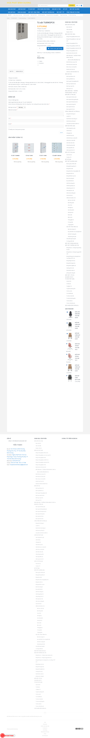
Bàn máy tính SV (70, 109)
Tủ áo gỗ (70, 222)
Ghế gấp (68, 133)
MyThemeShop (14, 729)
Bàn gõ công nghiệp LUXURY (72, 45)
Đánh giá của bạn (12, 107)
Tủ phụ (68, 157)
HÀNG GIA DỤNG (22, 12)
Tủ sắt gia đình (70, 241)
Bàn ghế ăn (69, 168)
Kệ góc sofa (69, 32)
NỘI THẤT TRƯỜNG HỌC (48, 12)
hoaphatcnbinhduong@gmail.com (19, 464)
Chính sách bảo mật (45, 726)
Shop (45, 733)
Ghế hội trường (70, 183)
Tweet (38, 56)
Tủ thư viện (69, 300)
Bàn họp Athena (70, 76)
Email (10, 124)
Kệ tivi (69, 214)
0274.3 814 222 (16, 460)
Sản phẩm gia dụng (71, 238)
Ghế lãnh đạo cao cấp (71, 138)
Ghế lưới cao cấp (70, 140)
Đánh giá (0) (19, 71)
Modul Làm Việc (70, 69)
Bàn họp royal (69, 86)
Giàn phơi (70, 212)
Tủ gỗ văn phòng (63, 15)
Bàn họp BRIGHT (70, 78)
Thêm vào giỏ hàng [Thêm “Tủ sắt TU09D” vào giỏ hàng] (45, 161)
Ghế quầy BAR (69, 147)
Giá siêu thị (69, 195)
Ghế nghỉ (70, 207)
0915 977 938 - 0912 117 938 (18, 462)
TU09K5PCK (58, 52)
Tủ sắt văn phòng (72, 15)
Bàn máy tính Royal (70, 104)
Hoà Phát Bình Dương (19, 3)
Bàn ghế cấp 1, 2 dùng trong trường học (43, 655)
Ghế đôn (68, 130)
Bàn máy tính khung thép (72, 99)
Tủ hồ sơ (68, 291)
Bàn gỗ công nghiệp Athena (72, 36)
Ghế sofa (68, 29)
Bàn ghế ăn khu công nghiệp (52, 15)
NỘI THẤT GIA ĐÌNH (74, 9)
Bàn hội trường (70, 178)
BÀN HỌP (67, 74)
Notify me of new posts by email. (17, 129)
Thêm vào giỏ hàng (56, 48)
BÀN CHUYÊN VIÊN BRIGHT (73, 59)
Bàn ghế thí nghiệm (70, 265)
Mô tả (11, 71)
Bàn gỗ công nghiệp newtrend (73, 48)
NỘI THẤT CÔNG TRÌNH (34, 12)
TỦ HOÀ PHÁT (31, 9)
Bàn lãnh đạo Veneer (71, 64)
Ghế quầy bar (69, 190)
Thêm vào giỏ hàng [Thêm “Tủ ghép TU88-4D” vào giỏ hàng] (59, 161)
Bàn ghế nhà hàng (70, 113)
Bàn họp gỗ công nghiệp (72, 81)
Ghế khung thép (41, 15)
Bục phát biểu (69, 180)
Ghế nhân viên (70, 142)
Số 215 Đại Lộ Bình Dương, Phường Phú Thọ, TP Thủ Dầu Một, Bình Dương (16, 451)
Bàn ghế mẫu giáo (70, 263)
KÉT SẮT (65, 9)
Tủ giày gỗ (70, 224)
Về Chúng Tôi (64, 0)
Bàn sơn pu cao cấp (18, 15)
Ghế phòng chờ (70, 188)
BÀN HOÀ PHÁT (12, 9)
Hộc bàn (68, 154)
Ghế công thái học (70, 128)
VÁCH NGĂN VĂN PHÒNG (44, 9)
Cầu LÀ (69, 205)
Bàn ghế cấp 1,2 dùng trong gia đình (74, 252)
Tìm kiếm (72, 5)
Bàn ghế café (69, 173)
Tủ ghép (68, 286)
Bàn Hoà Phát (34, 15)
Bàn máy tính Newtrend (71, 101)
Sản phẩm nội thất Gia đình (72, 123)
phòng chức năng (70, 272)
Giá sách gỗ (70, 210)
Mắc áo (69, 217)
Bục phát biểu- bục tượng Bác (74, 231)
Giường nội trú (69, 268)
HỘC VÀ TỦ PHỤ (69, 152)
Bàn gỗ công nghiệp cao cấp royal (73, 39)
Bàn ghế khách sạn (70, 175)
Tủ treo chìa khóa (70, 303)
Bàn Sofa (68, 27)
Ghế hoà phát (26, 15)
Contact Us (71, 0)
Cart (79, 5)
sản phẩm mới (68, 277)
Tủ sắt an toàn (69, 296)
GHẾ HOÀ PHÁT (22, 9)
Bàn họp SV (69, 88)
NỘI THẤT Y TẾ (60, 12)
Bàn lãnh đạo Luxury (71, 62)
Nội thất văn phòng (70, 121)
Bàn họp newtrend (70, 83)
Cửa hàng (45, 730)
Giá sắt (68, 281)
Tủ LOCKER (69, 293)
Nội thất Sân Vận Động (71, 118)
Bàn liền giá (70, 202)
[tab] (11, 71)
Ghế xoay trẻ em (70, 150)
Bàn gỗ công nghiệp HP (71, 43)
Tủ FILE (68, 283)
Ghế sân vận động (70, 193)
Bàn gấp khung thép (71, 166)
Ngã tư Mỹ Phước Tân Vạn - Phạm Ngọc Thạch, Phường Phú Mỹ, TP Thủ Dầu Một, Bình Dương (17, 456)
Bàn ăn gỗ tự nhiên (70, 163)
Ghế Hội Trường (71, 234)
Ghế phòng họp (70, 145)
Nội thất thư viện (70, 270)
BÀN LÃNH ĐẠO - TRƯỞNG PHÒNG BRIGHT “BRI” (45, 469)
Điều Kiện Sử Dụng (79, 0)
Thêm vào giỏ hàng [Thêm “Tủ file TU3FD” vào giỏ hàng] (31, 161)
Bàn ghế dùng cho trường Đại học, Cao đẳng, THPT (45, 660)
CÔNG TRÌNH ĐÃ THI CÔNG (73, 12)
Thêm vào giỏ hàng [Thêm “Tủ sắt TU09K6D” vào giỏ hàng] (17, 161)
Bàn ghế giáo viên (70, 260)
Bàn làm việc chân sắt (71, 53)
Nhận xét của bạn (12, 109)
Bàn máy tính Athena (71, 97)
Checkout (45, 724)
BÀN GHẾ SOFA (11, 12)
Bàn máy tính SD (70, 106)
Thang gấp (70, 219)
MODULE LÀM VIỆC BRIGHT (72, 71)
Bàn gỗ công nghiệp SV (71, 50)
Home (8, 18)
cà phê (68, 116)
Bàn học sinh (70, 200)
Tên (9, 118)
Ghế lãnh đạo (69, 135)
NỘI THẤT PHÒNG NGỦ (70, 243)
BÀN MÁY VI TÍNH (56, 9)
